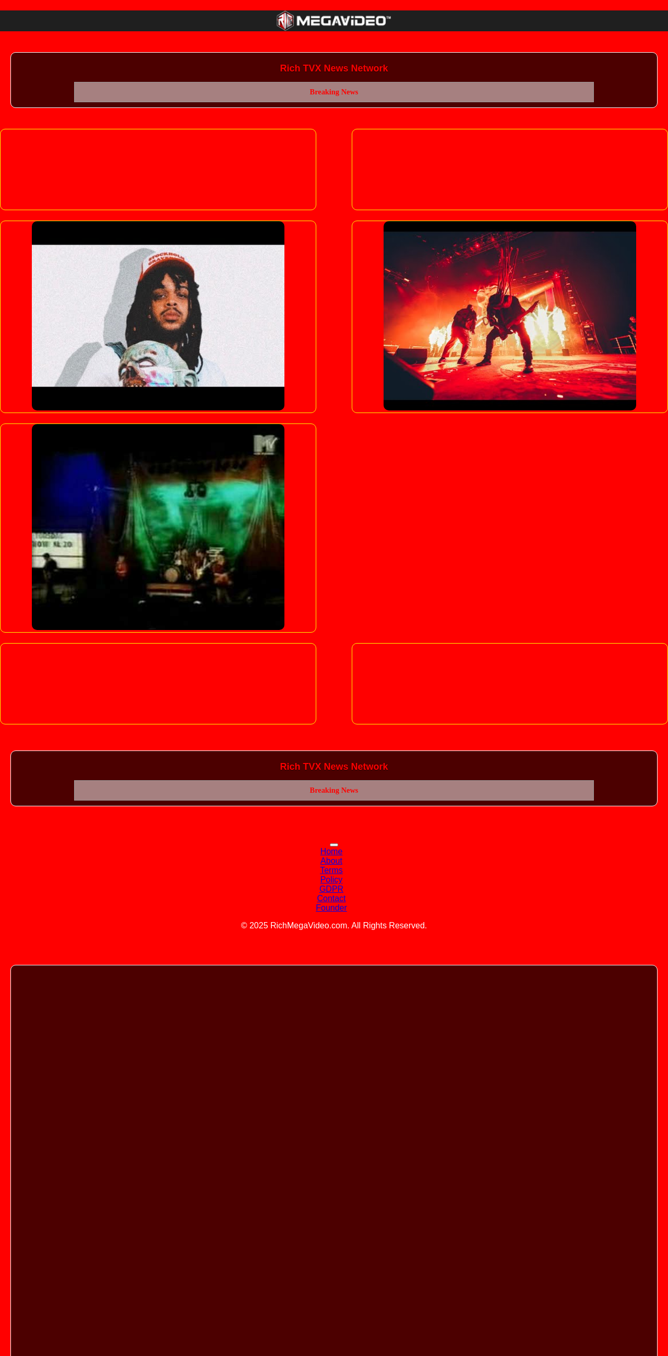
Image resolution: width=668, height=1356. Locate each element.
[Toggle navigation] (334, 844)
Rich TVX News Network (334, 68)
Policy (331, 879)
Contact (331, 898)
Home (331, 851)
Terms (331, 870)
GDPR (331, 889)
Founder (331, 907)
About (331, 860)
